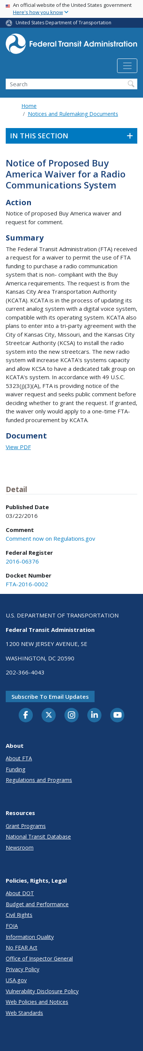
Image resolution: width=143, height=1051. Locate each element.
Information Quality (30, 936)
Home (29, 105)
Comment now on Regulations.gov (50, 538)
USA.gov (16, 980)
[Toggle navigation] (127, 66)
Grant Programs (26, 825)
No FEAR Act (21, 947)
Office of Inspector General (39, 958)
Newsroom (20, 847)
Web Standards (24, 1012)
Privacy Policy (22, 969)
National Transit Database (38, 836)
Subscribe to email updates (50, 696)
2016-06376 (22, 561)
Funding (16, 769)
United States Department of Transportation (63, 22)
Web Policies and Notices (37, 1001)
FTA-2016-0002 (27, 584)
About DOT (20, 893)
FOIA (12, 925)
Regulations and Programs (39, 780)
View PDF (18, 447)
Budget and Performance (37, 904)
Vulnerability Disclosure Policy (42, 991)
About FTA (19, 758)
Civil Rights (19, 914)
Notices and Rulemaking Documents (73, 113)
